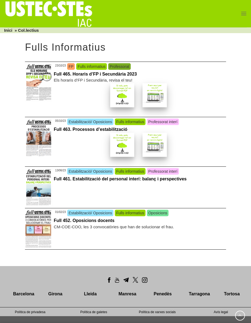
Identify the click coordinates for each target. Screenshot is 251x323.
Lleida (90, 294)
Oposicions (157, 213)
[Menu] (244, 13)
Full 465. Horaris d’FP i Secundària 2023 (95, 74)
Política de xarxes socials (157, 312)
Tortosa (231, 294)
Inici (8, 30)
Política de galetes (93, 312)
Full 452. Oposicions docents (84, 220)
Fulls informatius (91, 66)
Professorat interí (163, 122)
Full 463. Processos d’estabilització (90, 129)
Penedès (163, 294)
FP (71, 66)
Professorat (119, 66)
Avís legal (221, 312)
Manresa (127, 294)
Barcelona (23, 294)
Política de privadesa (30, 312)
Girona (55, 294)
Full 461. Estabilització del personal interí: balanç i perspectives (120, 179)
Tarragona (199, 294)
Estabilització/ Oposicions (90, 122)
